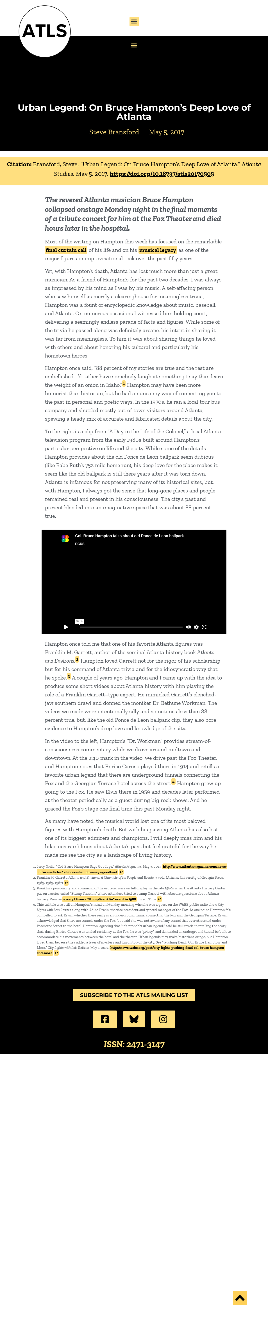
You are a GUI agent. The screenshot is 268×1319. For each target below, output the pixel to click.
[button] (134, 21)
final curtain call (66, 250)
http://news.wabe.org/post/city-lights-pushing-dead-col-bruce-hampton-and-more (131, 950)
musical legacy (157, 250)
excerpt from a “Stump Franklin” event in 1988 (99, 899)
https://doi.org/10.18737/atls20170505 (162, 173)
